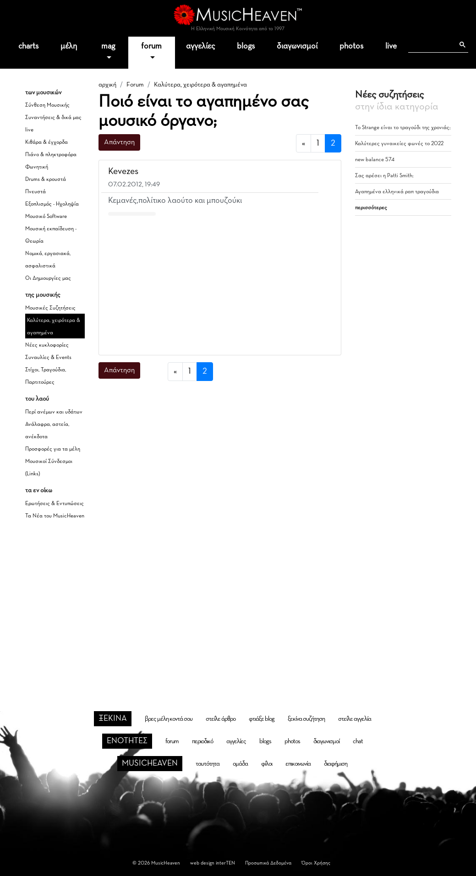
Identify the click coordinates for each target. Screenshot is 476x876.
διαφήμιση (335, 764)
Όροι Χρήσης (315, 862)
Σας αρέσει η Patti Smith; (384, 176)
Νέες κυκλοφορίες (47, 345)
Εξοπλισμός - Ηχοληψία (52, 204)
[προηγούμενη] (303, 143)
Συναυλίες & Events (48, 357)
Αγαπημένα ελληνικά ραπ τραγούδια (397, 192)
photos (351, 46)
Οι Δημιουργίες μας (48, 278)
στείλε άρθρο (220, 719)
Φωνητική (36, 167)
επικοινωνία (298, 764)
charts (28, 46)
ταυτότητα (207, 764)
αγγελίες (200, 46)
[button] (325, 172)
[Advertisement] (220, 283)
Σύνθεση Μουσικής (47, 105)
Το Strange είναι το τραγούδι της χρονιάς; (403, 128)
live (391, 46)
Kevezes (123, 171)
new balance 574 (374, 160)
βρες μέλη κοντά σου (168, 719)
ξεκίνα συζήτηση (306, 719)
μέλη (68, 46)
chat (358, 741)
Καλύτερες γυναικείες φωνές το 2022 (399, 144)
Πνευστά (35, 192)
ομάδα (240, 764)
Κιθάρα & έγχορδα (46, 142)
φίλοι (266, 764)
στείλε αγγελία (354, 719)
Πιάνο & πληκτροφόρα (51, 155)
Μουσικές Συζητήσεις (50, 308)
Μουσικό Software (46, 216)
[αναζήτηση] (431, 44)
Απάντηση (119, 142)
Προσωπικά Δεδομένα (268, 862)
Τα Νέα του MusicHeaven (54, 516)
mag (108, 46)
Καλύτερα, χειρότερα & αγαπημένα (200, 85)
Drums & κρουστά (45, 179)
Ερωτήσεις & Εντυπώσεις (54, 503)
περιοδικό (202, 741)
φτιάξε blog (261, 719)
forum (151, 46)
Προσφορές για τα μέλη (52, 449)
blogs (246, 46)
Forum (135, 85)
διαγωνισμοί (297, 46)
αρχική (107, 85)
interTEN (225, 862)
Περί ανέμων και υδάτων (53, 412)
